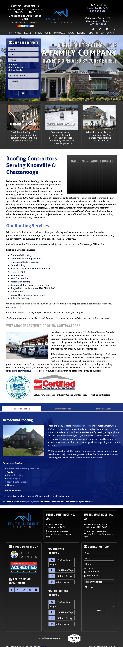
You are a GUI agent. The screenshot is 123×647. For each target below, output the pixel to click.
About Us (18, 29)
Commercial (38, 29)
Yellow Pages (59, 578)
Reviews (90, 29)
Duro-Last (33, 284)
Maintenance (17, 271)
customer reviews (100, 314)
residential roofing (83, 422)
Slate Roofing (17, 288)
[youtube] (113, 25)
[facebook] (84, 25)
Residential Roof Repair (22, 281)
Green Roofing (18, 261)
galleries (19, 314)
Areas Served (81, 29)
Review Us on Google (60, 558)
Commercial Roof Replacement (26, 255)
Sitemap (43, 643)
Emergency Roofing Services (25, 258)
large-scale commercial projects (22, 367)
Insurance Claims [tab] (103, 405)
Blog (102, 29)
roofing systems (31, 498)
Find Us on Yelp (61, 567)
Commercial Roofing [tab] (62, 405)
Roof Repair (13, 475)
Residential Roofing (20, 278)
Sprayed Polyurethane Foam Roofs (28, 291)
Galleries (47, 29)
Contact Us (110, 29)
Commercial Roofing (21, 251)
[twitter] (92, 25)
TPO (41, 284)
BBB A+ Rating (60, 572)
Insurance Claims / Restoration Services (30, 265)
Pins (97, 29)
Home (10, 29)
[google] (99, 25)
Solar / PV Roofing (20, 294)
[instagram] (106, 25)
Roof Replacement (17, 478)
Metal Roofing (18, 268)
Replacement (43, 281)
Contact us (11, 308)
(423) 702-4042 (98, 21)
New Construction (19, 274)
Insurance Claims (59, 29)
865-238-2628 (98, 10)
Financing (71, 29)
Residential (27, 29)
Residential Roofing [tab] (21, 405)
